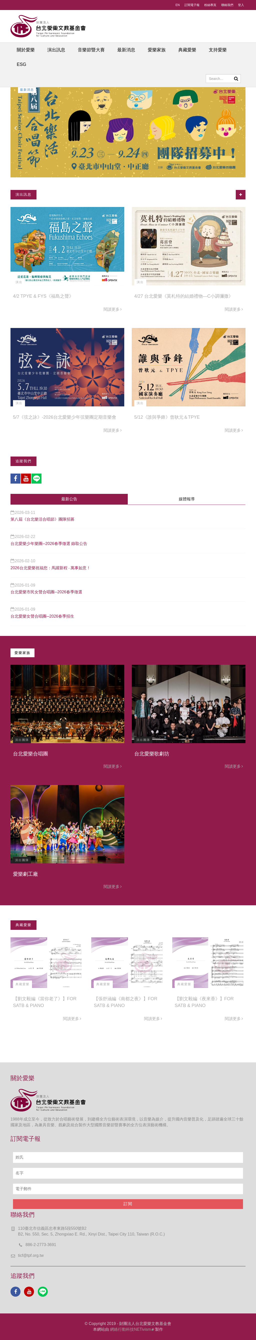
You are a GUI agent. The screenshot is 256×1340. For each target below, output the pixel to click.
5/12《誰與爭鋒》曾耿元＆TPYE (167, 417)
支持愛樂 (218, 49)
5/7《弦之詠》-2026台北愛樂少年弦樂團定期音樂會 (64, 417)
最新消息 (126, 49)
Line (37, 479)
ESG (21, 64)
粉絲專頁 (210, 5)
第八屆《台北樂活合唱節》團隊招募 (42, 519)
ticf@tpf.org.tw (31, 1255)
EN (178, 5)
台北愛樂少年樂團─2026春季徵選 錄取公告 (48, 543)
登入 (241, 5)
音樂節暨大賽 (91, 49)
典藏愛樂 (187, 49)
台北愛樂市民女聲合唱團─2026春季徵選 (46, 592)
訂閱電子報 (192, 5)
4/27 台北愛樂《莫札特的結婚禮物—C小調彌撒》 (183, 296)
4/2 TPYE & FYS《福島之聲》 (43, 296)
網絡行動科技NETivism (132, 1329)
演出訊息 (56, 49)
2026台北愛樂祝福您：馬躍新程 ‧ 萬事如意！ (50, 568)
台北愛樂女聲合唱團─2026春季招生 (42, 616)
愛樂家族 (157, 49)
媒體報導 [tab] (187, 499)
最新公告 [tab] (69, 499)
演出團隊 (22, 740)
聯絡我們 (227, 5)
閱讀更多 (113, 309)
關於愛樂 (26, 49)
